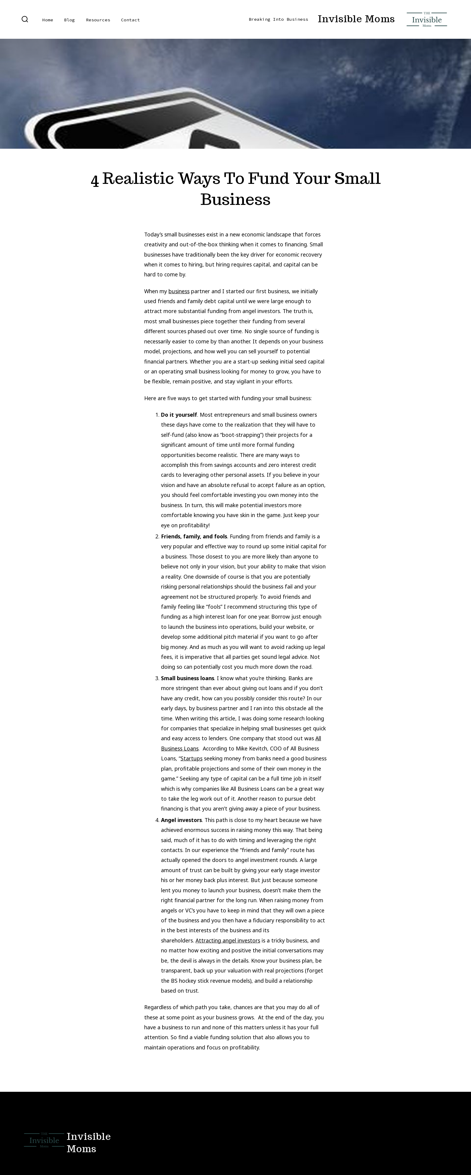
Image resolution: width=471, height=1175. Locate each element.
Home (47, 20)
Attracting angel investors (228, 940)
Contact (130, 20)
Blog (69, 20)
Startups (191, 758)
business (179, 291)
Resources (98, 20)
